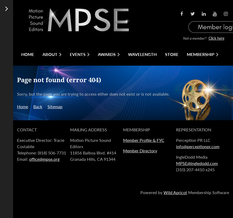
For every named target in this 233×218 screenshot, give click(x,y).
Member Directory (140, 150)
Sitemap (54, 106)
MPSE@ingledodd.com (197, 163)
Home (22, 106)
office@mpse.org (44, 159)
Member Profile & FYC (143, 140)
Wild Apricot (175, 192)
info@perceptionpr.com (197, 146)
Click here (216, 38)
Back (37, 106)
